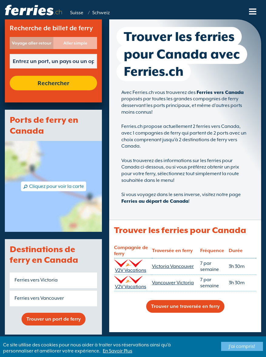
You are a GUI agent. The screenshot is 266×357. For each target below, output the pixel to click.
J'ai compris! (242, 346)
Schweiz (101, 12)
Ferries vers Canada (220, 92)
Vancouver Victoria (173, 282)
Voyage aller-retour (31, 43)
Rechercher (53, 83)
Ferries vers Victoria (36, 280)
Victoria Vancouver (173, 266)
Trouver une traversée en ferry (185, 306)
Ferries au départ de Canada (154, 201)
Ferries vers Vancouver (39, 298)
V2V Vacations (130, 270)
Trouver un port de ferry (53, 319)
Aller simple (75, 43)
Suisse (76, 12)
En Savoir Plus (117, 351)
